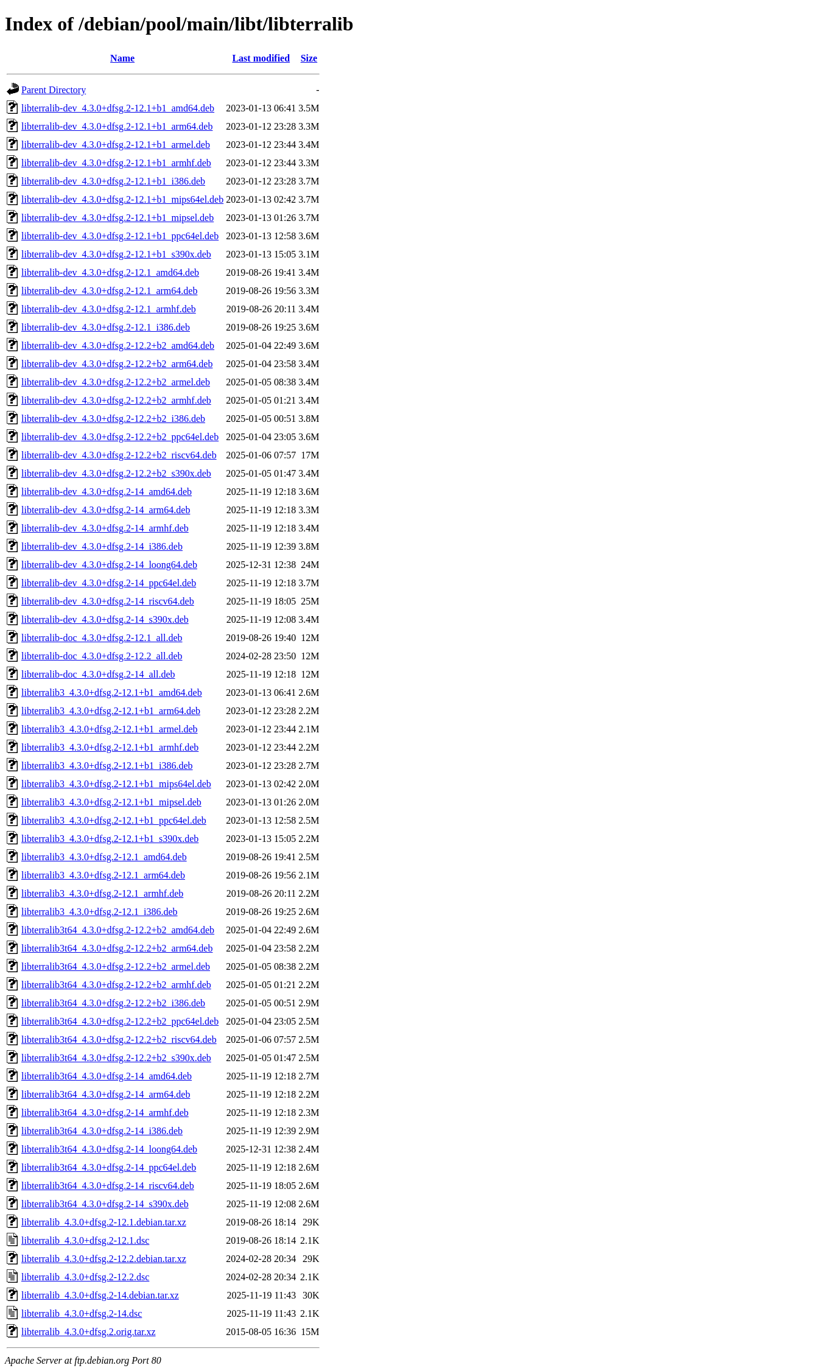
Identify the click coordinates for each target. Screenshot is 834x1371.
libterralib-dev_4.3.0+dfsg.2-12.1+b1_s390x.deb (116, 254)
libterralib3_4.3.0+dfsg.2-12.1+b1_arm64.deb (110, 711)
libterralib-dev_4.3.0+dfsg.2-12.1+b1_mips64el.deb (122, 199)
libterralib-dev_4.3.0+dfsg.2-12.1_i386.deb (105, 327)
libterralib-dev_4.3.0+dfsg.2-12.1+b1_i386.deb (113, 181)
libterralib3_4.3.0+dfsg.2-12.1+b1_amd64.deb (111, 692)
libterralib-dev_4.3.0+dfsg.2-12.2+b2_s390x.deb (116, 473)
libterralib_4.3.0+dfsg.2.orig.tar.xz (88, 1332)
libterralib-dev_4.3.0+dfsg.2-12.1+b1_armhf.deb (116, 163)
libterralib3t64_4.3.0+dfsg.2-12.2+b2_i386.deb (113, 1003)
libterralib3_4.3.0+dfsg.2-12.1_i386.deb (99, 911)
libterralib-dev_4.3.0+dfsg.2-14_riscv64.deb (107, 601)
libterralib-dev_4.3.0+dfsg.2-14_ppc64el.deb (108, 583)
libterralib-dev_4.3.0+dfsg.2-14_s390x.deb (105, 619)
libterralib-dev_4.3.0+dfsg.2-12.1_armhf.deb (108, 309)
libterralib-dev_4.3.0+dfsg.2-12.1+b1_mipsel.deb (117, 217)
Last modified (261, 58)
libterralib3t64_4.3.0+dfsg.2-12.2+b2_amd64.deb (117, 930)
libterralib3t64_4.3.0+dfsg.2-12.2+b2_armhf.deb (116, 985)
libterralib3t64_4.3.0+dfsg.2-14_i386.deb (102, 1131)
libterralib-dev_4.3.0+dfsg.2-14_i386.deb (102, 546)
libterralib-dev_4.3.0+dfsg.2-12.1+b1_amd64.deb (117, 108)
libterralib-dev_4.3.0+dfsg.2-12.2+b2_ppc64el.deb (120, 437)
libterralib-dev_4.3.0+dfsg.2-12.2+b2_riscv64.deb (119, 455)
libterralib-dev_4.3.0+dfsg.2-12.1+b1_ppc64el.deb (120, 236)
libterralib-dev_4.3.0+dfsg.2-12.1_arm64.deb (109, 291)
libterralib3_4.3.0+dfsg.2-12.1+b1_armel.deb (109, 729)
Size (309, 58)
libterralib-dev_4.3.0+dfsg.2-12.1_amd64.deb (110, 272)
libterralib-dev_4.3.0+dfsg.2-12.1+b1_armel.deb (115, 144)
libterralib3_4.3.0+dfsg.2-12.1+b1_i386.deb (107, 765)
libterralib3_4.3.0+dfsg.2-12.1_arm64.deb (103, 875)
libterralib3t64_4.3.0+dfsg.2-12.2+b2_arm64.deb (116, 948)
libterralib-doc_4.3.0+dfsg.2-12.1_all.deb (102, 638)
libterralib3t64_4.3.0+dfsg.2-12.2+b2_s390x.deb (116, 1058)
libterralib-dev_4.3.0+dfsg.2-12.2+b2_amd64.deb (117, 345)
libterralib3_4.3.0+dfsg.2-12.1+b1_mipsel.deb (111, 802)
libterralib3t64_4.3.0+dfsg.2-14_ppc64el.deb (108, 1167)
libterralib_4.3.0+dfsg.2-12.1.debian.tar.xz (103, 1222)
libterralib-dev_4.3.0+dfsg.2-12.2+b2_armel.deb (115, 382)
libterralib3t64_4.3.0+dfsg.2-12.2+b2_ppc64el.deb (120, 1021)
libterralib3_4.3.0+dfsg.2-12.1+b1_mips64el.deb (116, 784)
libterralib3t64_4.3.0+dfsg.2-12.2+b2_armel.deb (115, 966)
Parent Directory (53, 90)
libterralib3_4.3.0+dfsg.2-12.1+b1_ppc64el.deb (113, 820)
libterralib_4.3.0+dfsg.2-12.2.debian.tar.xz (103, 1259)
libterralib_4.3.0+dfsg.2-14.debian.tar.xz (100, 1295)
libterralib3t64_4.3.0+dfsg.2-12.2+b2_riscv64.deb (119, 1039)
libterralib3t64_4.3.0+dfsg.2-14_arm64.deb (105, 1094)
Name (122, 58)
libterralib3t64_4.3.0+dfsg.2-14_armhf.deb (105, 1112)
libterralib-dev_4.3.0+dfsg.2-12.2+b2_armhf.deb (116, 400)
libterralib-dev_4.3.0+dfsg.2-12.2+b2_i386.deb (113, 418)
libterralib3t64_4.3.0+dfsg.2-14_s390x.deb (105, 1204)
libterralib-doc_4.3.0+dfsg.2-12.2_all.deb (102, 656)
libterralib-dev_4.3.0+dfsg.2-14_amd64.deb (106, 491)
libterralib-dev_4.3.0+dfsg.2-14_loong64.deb (109, 564)
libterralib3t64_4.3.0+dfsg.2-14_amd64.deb (106, 1076)
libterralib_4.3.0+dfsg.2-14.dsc (81, 1313)
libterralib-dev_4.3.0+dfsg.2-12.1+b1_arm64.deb (116, 126)
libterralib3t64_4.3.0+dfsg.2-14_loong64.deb (109, 1149)
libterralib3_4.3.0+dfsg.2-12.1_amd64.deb (104, 857)
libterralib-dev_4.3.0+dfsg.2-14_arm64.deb (105, 510)
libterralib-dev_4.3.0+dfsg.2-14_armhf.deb (105, 528)
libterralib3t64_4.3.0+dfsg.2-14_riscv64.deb (107, 1185)
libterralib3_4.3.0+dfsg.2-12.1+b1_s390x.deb (109, 838)
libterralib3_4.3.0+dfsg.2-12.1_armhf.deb (102, 893)
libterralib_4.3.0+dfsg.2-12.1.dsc (85, 1240)
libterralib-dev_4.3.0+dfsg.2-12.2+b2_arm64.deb (116, 364)
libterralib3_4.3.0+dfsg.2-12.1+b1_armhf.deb (109, 747)
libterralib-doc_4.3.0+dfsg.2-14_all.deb (98, 674)
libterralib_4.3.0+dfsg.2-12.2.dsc (85, 1277)
